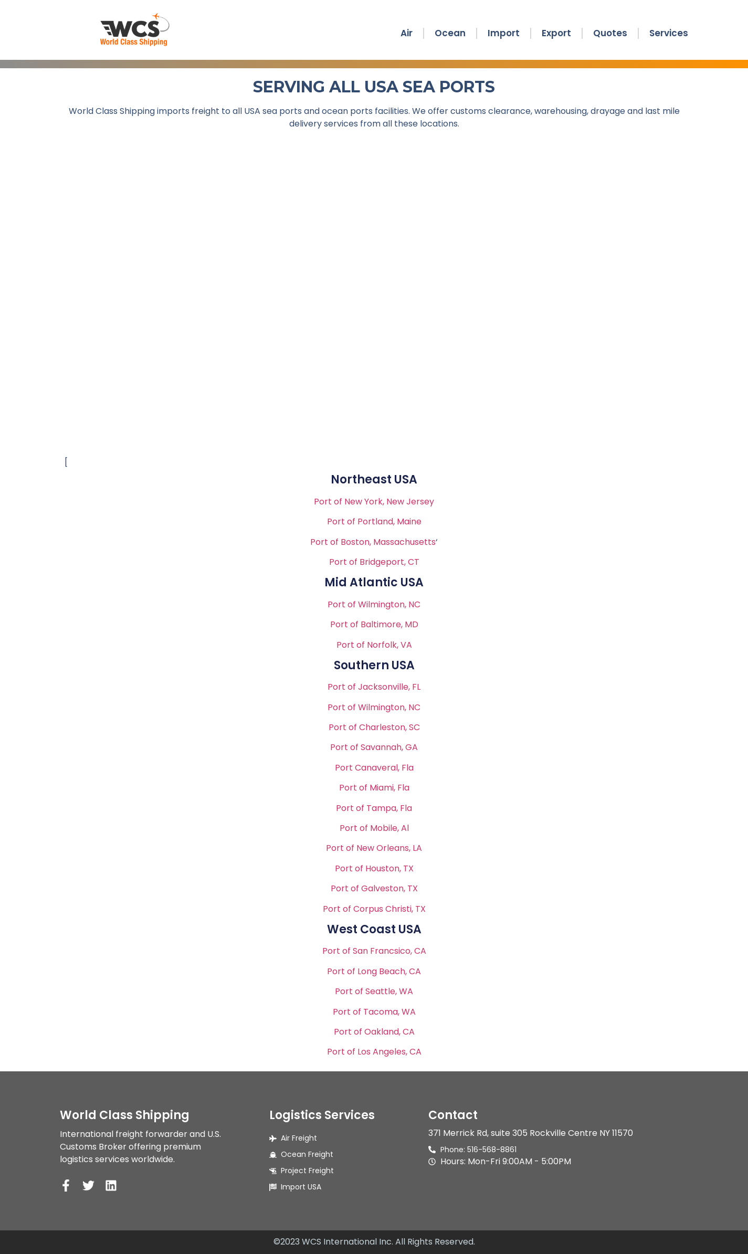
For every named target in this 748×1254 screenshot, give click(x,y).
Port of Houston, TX (374, 868)
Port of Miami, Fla (374, 788)
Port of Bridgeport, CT (374, 562)
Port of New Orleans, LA (374, 848)
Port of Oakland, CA (374, 1032)
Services (668, 33)
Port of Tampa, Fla (374, 808)
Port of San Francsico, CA (374, 951)
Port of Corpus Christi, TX (374, 909)
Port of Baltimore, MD (374, 624)
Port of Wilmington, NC (374, 604)
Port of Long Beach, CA (374, 971)
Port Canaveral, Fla (374, 768)
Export (556, 33)
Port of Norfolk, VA (374, 645)
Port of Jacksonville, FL (374, 687)
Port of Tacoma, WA (374, 1012)
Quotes (610, 33)
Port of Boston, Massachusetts (373, 542)
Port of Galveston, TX (374, 888)
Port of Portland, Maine (374, 521)
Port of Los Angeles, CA (374, 1052)
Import (504, 33)
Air (407, 33)
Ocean (450, 33)
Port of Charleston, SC (374, 727)
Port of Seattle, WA (374, 991)
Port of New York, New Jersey (374, 502)
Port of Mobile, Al (374, 828)
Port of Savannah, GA (374, 747)
